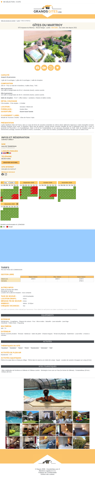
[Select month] (7, 183)
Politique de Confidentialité (47, 472)
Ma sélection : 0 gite (12, 2)
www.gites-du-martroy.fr (8, 169)
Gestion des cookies (47, 474)
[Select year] (12, 183)
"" (4, 348)
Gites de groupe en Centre (8, 20)
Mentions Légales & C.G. (47, 471)
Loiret (18, 20)
